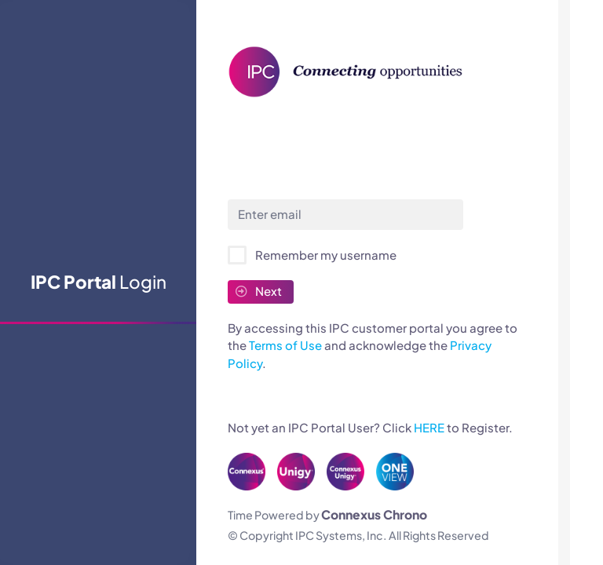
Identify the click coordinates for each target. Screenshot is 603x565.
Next (259, 290)
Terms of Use (285, 344)
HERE (429, 427)
